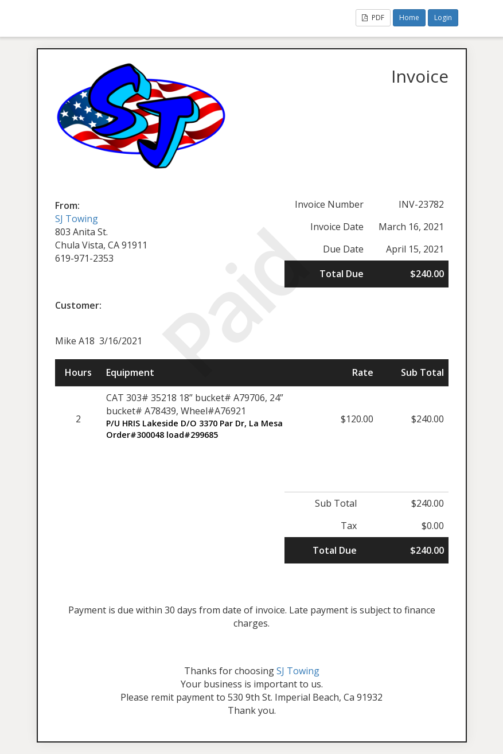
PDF (373, 17)
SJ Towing (76, 218)
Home (409, 17)
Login (443, 17)
